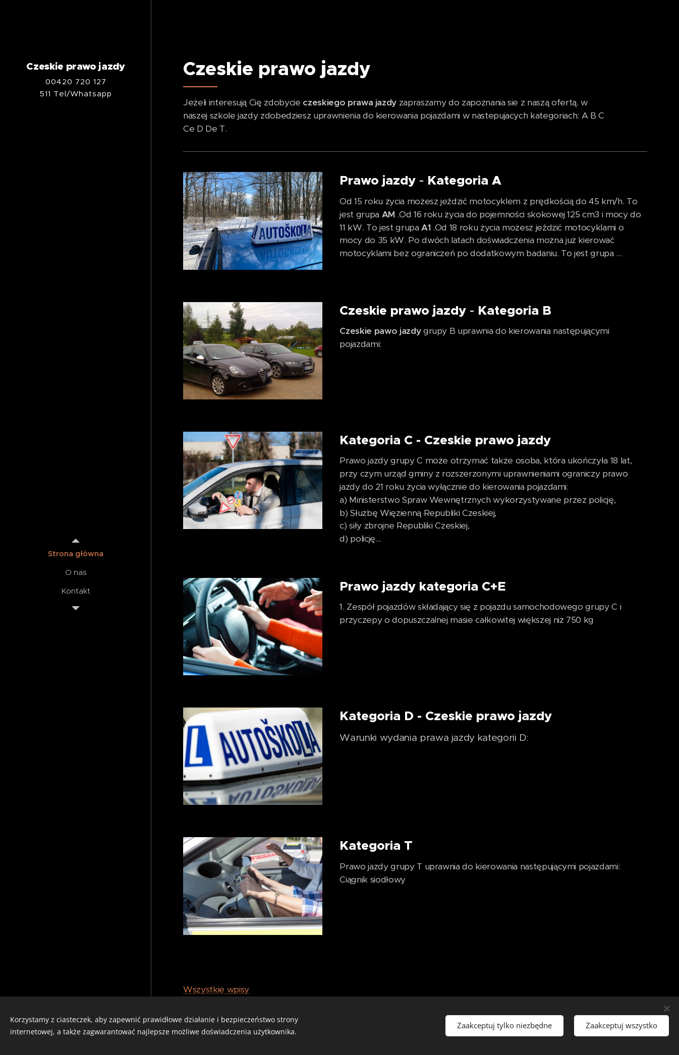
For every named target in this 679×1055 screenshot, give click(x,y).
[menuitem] (75, 553)
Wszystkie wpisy (216, 989)
